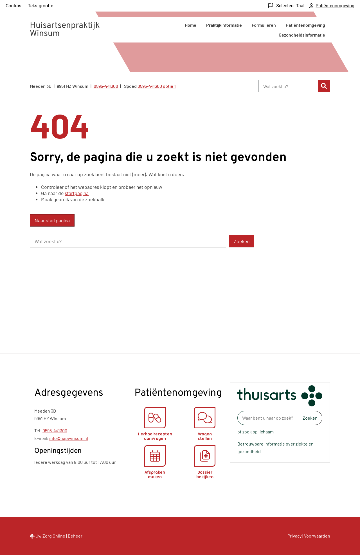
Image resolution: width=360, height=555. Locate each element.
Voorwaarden (317, 535)
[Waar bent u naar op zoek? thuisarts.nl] (267, 418)
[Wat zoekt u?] (288, 86)
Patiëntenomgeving (305, 25)
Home (190, 25)
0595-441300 (54, 430)
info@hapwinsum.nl (68, 438)
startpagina (77, 193)
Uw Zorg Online (50, 535)
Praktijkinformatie (224, 25)
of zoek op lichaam (255, 431)
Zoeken (310, 417)
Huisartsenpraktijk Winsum (65, 30)
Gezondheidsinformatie (302, 34)
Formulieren (264, 25)
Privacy (294, 535)
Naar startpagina (52, 220)
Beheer (75, 535)
